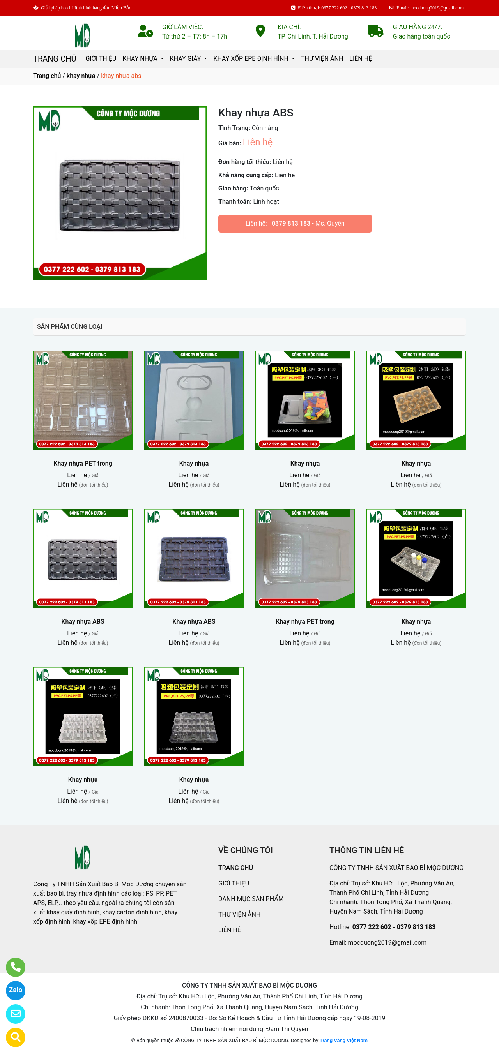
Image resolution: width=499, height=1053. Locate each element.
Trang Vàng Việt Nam (344, 1040)
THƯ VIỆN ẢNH (322, 58)
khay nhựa (81, 75)
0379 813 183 (291, 223)
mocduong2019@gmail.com (387, 942)
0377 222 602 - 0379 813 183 (394, 927)
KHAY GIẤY (186, 58)
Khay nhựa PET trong (82, 463)
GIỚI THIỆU (100, 58)
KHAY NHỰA (140, 58)
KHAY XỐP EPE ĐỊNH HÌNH (251, 58)
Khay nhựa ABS (82, 621)
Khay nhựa (194, 463)
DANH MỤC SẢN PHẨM (251, 899)
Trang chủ (47, 75)
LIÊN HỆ (360, 58)
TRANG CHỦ (54, 58)
